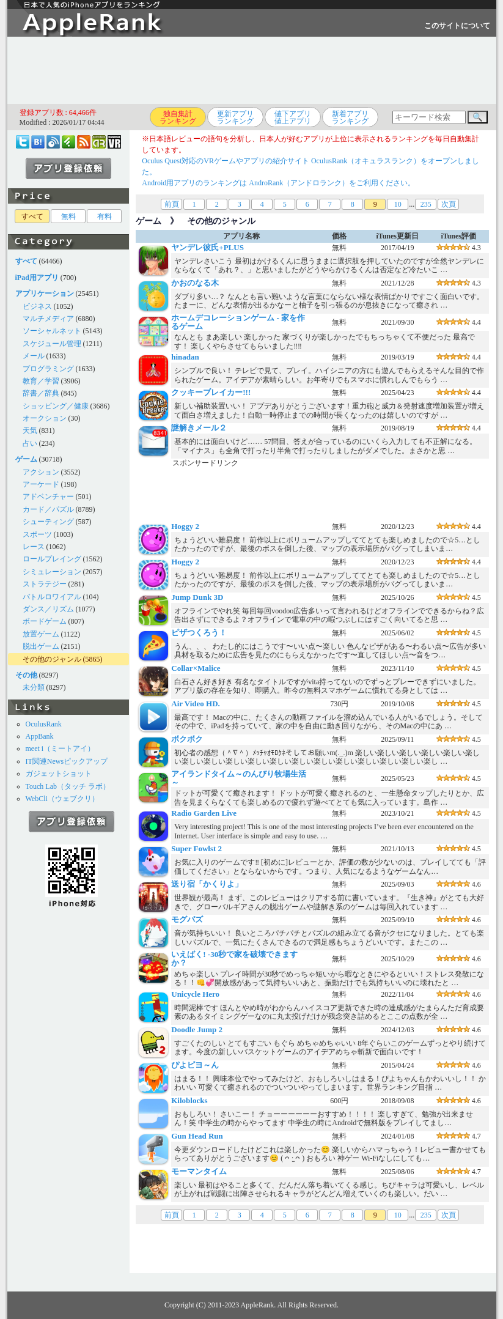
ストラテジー (45, 584)
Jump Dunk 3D (197, 597)
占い (30, 443)
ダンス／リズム (48, 609)
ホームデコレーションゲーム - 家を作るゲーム (238, 322)
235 (425, 204)
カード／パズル (48, 509)
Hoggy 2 (185, 526)
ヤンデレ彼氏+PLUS (207, 247)
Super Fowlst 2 (196, 848)
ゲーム (148, 221)
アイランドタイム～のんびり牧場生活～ (238, 778)
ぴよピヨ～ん (195, 1065)
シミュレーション (52, 571)
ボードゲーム (45, 621)
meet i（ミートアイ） (60, 748)
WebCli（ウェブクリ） (62, 798)
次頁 (448, 204)
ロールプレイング (52, 559)
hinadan (185, 356)
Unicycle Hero (195, 994)
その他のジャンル (52, 659)
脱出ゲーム (41, 646)
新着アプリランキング (350, 117)
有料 (104, 216)
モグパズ (187, 919)
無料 (68, 216)
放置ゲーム (41, 634)
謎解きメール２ (199, 427)
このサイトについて (457, 25)
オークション (45, 418)
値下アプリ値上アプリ (292, 117)
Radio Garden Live (204, 813)
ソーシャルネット (52, 331)
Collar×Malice (195, 668)
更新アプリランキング (235, 117)
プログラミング (48, 368)
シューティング (48, 521)
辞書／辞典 (41, 393)
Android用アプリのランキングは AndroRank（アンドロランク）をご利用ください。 (278, 183)
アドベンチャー (48, 496)
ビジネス (37, 306)
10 (398, 204)
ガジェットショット (59, 773)
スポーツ (37, 534)
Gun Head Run (197, 1135)
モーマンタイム (199, 1171)
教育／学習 (41, 381)
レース (34, 546)
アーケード (41, 484)
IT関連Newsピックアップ (67, 761)
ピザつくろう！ (199, 632)
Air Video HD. (195, 703)
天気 (30, 430)
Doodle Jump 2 (196, 1029)
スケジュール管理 (52, 343)
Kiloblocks (189, 1100)
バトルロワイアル (52, 597)
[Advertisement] (251, 70)
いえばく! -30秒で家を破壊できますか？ (234, 958)
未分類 (34, 687)
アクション (41, 472)
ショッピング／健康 (56, 406)
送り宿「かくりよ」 (207, 884)
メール (34, 356)
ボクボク (187, 739)
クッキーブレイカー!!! (211, 392)
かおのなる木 (195, 282)
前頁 (171, 204)
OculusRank (44, 724)
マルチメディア (48, 318)
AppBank (40, 736)
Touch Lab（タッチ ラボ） (68, 786)
